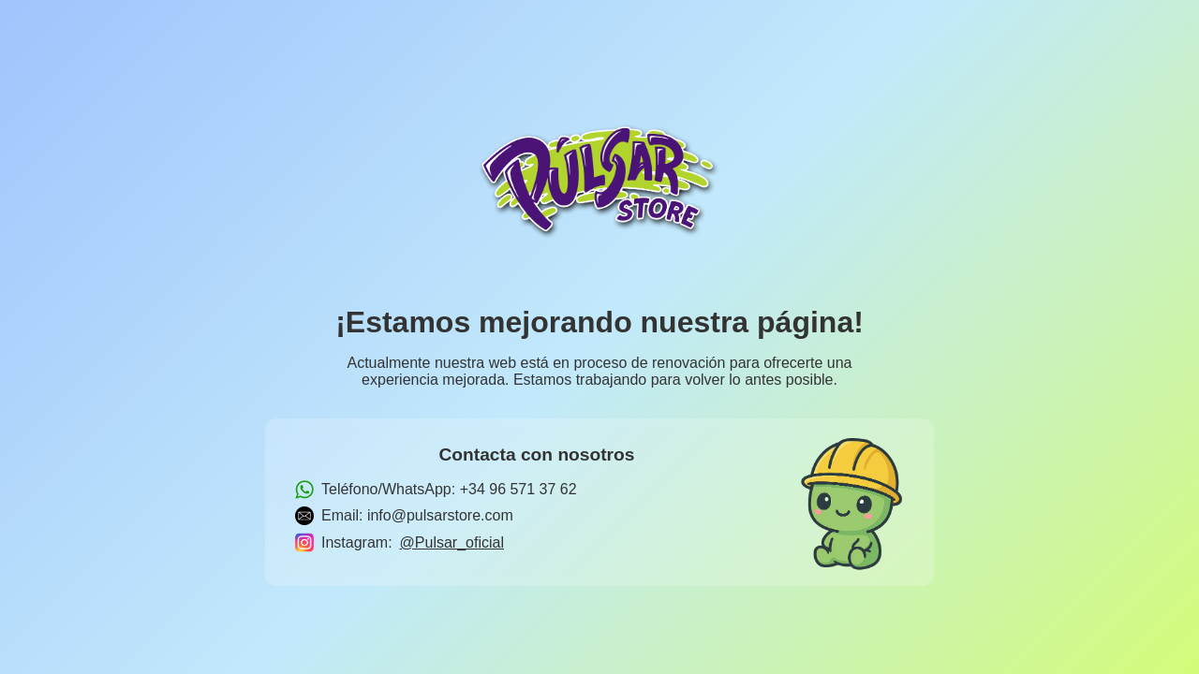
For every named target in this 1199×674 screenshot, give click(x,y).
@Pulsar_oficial (452, 542)
